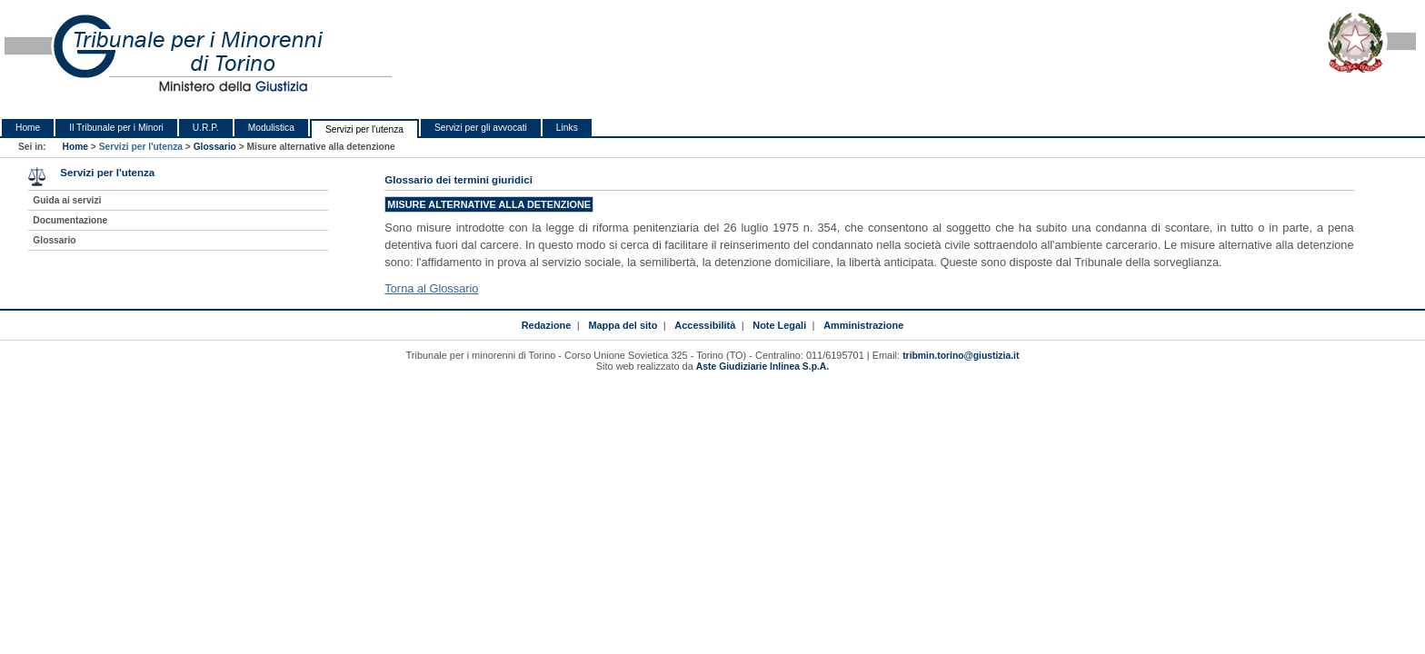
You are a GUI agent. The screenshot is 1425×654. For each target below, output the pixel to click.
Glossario (215, 147)
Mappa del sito (622, 325)
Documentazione (70, 220)
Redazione (547, 325)
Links (567, 128)
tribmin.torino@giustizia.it (960, 356)
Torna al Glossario (431, 288)
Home (27, 128)
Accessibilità (704, 325)
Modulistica (271, 128)
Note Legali (779, 325)
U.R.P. (206, 128)
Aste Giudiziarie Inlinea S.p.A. (762, 367)
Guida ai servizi (67, 200)
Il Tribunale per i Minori (116, 128)
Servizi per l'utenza (364, 129)
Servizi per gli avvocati (480, 128)
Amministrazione (863, 325)
